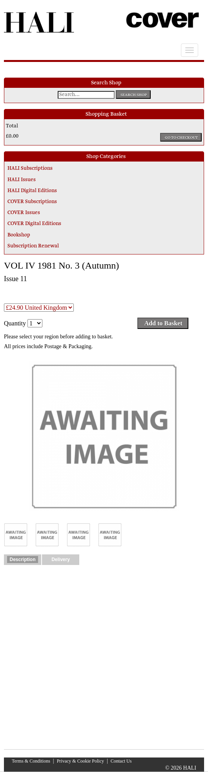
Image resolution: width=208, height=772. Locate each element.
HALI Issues (21, 180)
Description (22, 559)
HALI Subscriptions (30, 168)
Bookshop (18, 235)
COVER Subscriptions (32, 202)
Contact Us (121, 761)
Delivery (60, 559)
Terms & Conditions (31, 761)
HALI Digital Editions (32, 191)
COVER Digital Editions (34, 224)
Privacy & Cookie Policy (80, 761)
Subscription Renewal (33, 246)
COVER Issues (23, 213)
